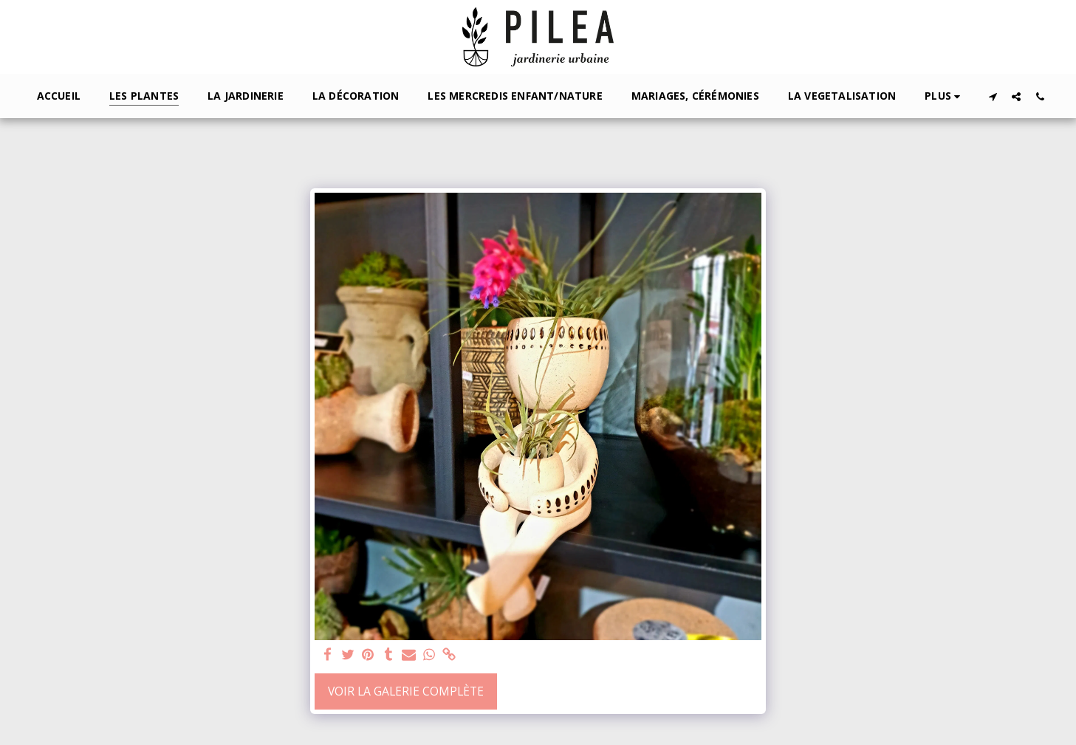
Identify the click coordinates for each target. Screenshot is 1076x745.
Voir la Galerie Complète (406, 691)
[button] (992, 96)
